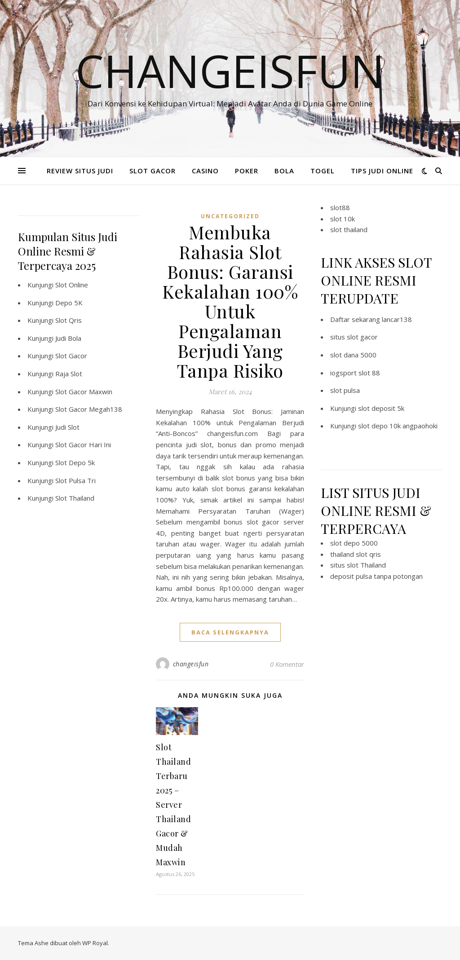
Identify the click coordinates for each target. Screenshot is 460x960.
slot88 (340, 207)
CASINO (205, 170)
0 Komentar (287, 664)
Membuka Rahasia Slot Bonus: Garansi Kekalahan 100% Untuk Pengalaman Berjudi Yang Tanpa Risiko (230, 301)
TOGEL (322, 170)
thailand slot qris (355, 554)
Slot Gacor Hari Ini (83, 444)
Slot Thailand (74, 497)
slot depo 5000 (354, 542)
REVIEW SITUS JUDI (80, 170)
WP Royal (95, 943)
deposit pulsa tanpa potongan (376, 576)
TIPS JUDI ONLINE (382, 170)
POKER (246, 170)
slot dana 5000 (353, 354)
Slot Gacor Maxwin (83, 391)
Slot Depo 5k (75, 462)
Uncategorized (230, 216)
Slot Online (71, 284)
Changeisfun (230, 70)
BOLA (284, 170)
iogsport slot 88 (355, 372)
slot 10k (342, 218)
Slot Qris (68, 320)
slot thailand (348, 229)
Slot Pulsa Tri (75, 480)
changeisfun (191, 664)
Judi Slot (67, 427)
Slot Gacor (71, 355)
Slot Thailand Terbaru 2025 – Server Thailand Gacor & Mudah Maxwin (173, 805)
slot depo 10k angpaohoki (398, 425)
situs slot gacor (354, 336)
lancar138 (397, 319)
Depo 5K (69, 302)
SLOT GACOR (152, 170)
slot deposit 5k (381, 408)
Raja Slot (68, 373)
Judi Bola (68, 338)
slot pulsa (345, 390)
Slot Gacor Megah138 (88, 409)
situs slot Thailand (358, 564)
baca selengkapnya (230, 632)
